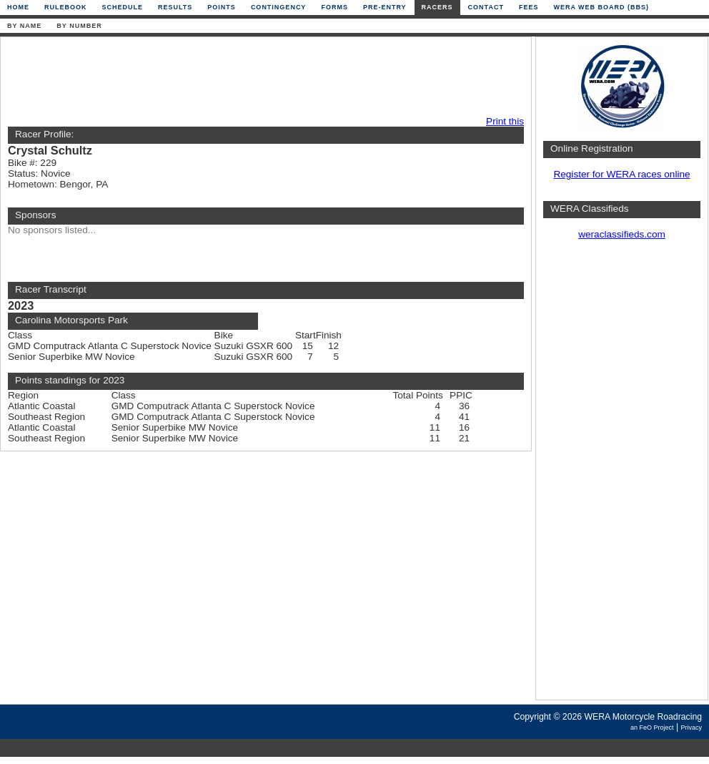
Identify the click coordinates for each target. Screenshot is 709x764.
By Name (24, 25)
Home (18, 7)
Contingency (279, 7)
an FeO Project (652, 727)
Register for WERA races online (621, 174)
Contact (486, 7)
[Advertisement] (262, 76)
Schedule (123, 7)
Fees (529, 7)
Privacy (691, 727)
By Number (78, 25)
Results (175, 7)
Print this (505, 121)
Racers (437, 7)
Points (221, 7)
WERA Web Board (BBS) (601, 7)
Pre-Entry (385, 7)
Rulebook (65, 7)
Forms (334, 7)
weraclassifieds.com (621, 234)
